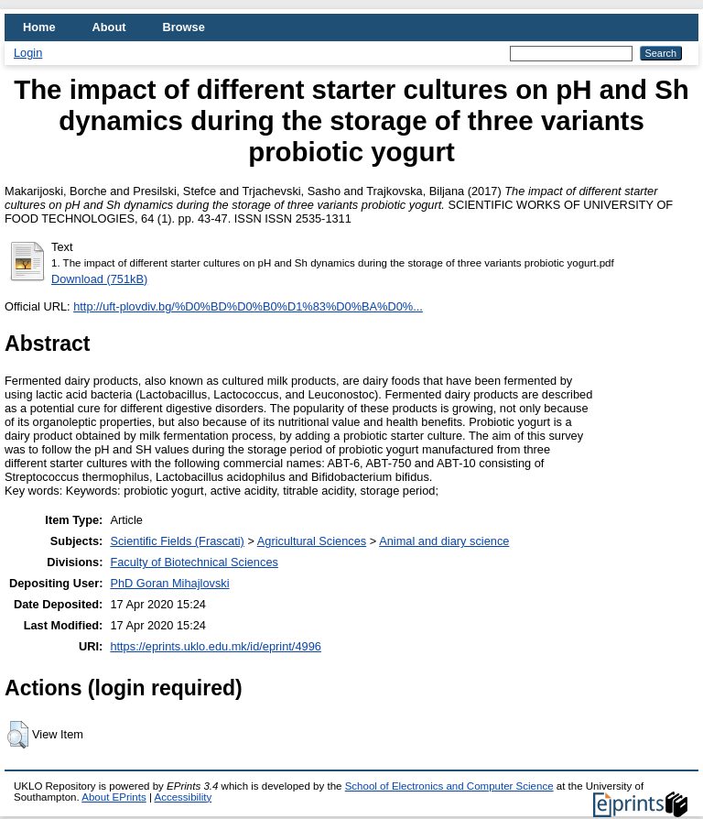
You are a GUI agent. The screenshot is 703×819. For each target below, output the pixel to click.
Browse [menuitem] (184, 27)
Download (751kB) (99, 279)
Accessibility (182, 797)
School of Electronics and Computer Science (449, 786)
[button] (17, 734)
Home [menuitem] (39, 27)
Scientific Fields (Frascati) (176, 541)
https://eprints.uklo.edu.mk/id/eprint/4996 (215, 646)
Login (28, 53)
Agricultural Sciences (312, 541)
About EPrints (113, 797)
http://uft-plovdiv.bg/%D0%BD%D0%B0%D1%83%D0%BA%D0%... (248, 306)
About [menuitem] (109, 27)
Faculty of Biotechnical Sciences (194, 562)
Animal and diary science (444, 541)
